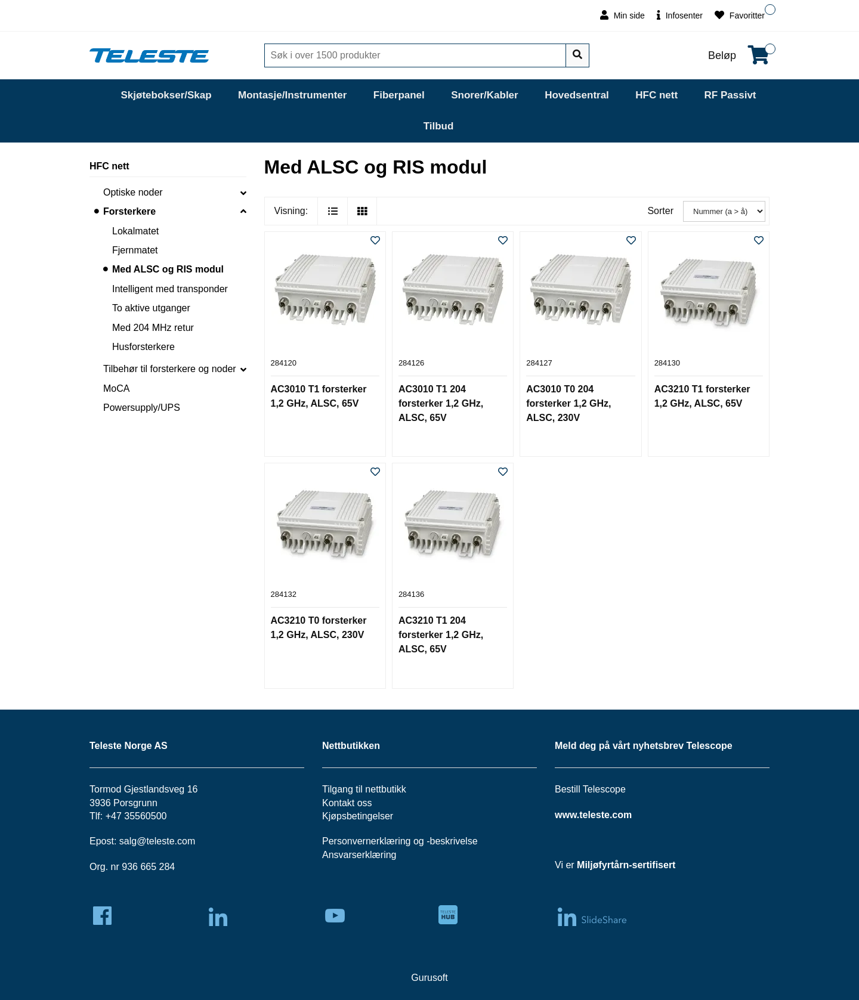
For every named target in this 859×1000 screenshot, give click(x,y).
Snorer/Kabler (484, 95)
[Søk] (416, 55)
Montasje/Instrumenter (292, 95)
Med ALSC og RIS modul (168, 269)
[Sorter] (724, 211)
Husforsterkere (143, 347)
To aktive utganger (151, 308)
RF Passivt (730, 95)
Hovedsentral (577, 95)
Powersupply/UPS (141, 408)
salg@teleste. (148, 841)
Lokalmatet (135, 231)
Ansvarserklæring (359, 855)
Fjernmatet (134, 250)
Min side (622, 15)
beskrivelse (454, 841)
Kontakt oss (347, 803)
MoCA (116, 388)
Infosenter (680, 15)
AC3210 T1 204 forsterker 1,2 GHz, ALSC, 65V (440, 634)
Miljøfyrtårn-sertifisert (626, 865)
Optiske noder (133, 192)
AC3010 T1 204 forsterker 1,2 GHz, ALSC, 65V (440, 403)
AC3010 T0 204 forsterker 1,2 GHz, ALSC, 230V (568, 403)
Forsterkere (129, 211)
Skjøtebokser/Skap (165, 95)
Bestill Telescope (590, 789)
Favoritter (740, 15)
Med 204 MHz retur (153, 328)
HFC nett (656, 95)
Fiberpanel (399, 95)
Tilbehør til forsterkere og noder (169, 369)
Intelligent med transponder (170, 289)
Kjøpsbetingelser (357, 816)
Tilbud (439, 126)
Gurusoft (429, 978)
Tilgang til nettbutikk (364, 789)
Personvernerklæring (366, 841)
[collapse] (243, 192)
